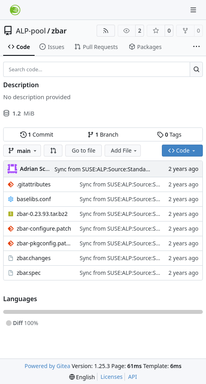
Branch (103, 134)
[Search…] (196, 69)
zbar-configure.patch (44, 228)
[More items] (196, 47)
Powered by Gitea (47, 366)
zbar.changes (34, 258)
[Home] (15, 10)
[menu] (82, 377)
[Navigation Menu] (194, 9)
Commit (36, 134)
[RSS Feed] (106, 31)
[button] (53, 151)
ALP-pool (31, 31)
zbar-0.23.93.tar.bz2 (42, 213)
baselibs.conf (34, 199)
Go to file (83, 150)
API (132, 376)
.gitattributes (34, 184)
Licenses (112, 376)
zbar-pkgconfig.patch (44, 243)
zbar (58, 31)
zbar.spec (29, 272)
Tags (169, 134)
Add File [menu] (124, 150)
